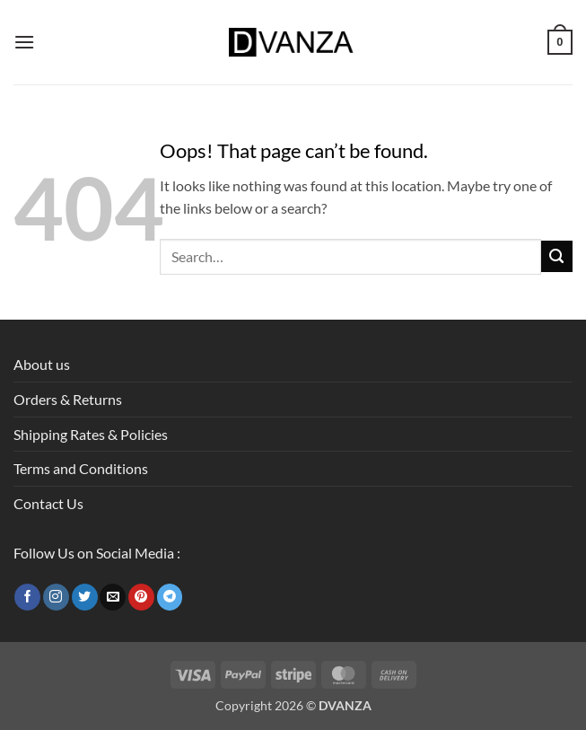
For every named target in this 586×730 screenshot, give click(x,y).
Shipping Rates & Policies (90, 434)
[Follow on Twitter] (85, 597)
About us (41, 364)
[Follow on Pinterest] (141, 597)
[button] (24, 42)
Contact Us (48, 503)
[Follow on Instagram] (56, 597)
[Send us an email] (113, 597)
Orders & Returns (67, 399)
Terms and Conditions (80, 468)
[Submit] (557, 256)
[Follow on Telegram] (170, 597)
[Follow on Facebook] (27, 597)
